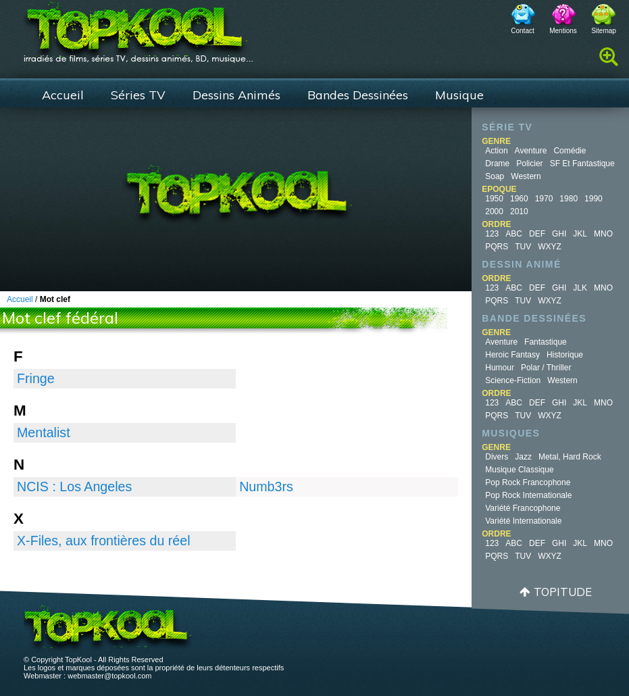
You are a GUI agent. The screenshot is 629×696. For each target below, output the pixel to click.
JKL (580, 234)
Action (496, 150)
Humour (499, 367)
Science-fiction (512, 380)
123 (492, 234)
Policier (529, 163)
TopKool (138, 27)
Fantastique (545, 342)
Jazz (523, 457)
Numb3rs (266, 486)
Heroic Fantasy (512, 354)
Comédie (569, 150)
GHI (559, 234)
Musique (459, 95)
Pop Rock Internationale (528, 495)
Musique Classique (519, 469)
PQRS (496, 246)
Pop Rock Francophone (527, 482)
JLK (580, 288)
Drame (497, 163)
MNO (603, 234)
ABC (513, 234)
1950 (494, 198)
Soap (494, 176)
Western (525, 176)
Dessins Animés (236, 95)
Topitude (563, 592)
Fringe (36, 378)
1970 (544, 198)
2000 (494, 211)
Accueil (63, 95)
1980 (568, 198)
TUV (523, 246)
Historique (565, 354)
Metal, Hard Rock (569, 457)
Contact (522, 30)
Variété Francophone (522, 508)
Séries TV (138, 95)
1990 (593, 198)
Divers (496, 457)
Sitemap (603, 30)
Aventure (531, 150)
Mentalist (43, 432)
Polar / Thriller (546, 367)
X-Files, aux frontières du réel (104, 540)
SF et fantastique (582, 163)
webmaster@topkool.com (109, 676)
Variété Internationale (523, 521)
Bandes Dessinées (357, 95)
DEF (537, 234)
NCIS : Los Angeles (74, 486)
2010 (519, 211)
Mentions (563, 30)
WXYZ (549, 246)
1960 (519, 198)
